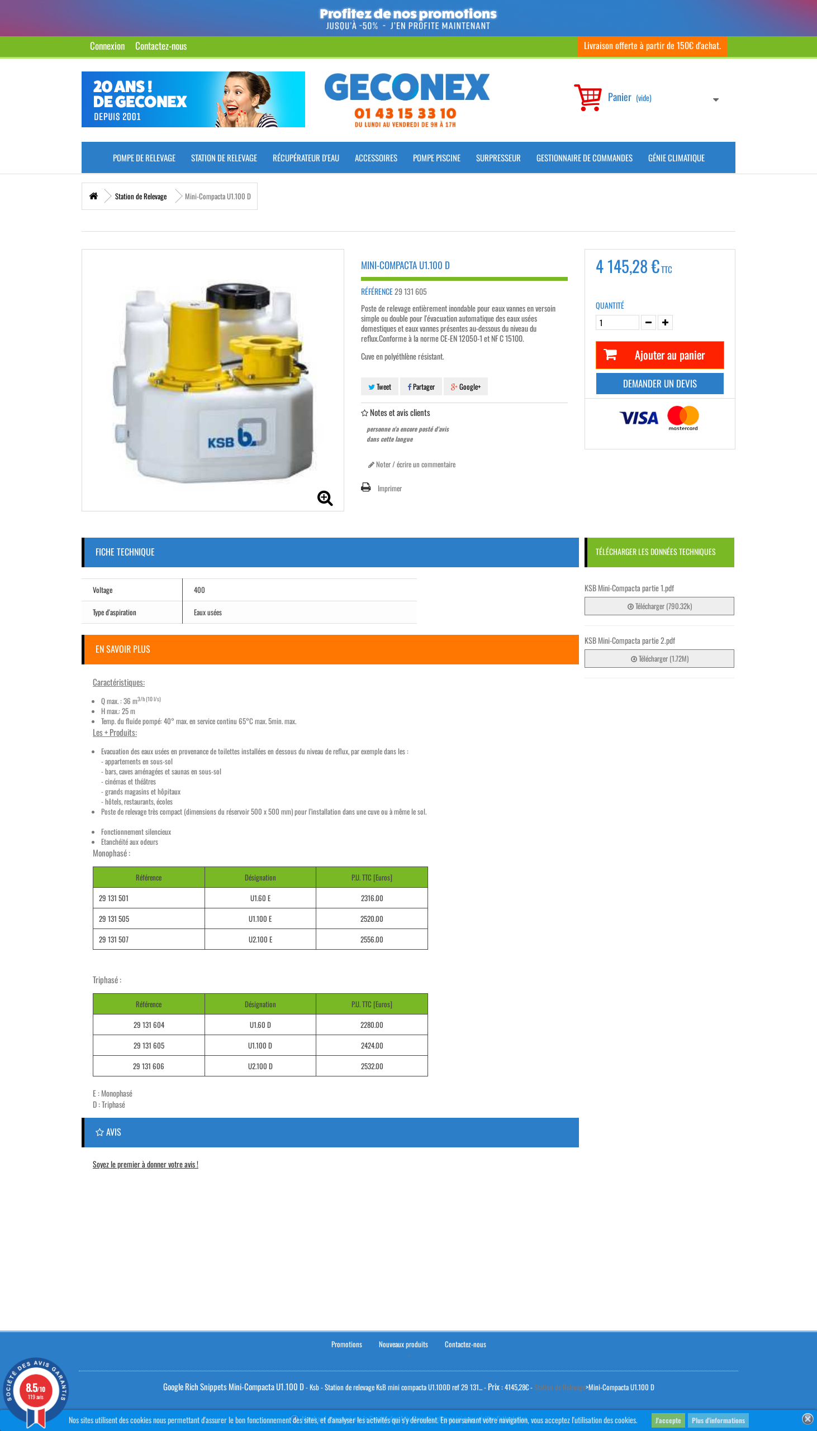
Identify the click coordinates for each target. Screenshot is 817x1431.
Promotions (346, 1342)
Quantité (610, 305)
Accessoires (376, 157)
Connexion (107, 45)
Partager (421, 386)
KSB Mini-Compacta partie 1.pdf (629, 588)
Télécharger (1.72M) (659, 658)
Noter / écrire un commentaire (411, 464)
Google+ (466, 386)
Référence (377, 291)
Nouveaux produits (403, 1342)
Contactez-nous (161, 45)
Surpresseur (498, 157)
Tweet (379, 386)
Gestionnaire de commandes (584, 157)
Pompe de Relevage (144, 157)
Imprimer (390, 488)
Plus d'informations (718, 1420)
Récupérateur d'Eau (306, 157)
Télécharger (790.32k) (660, 605)
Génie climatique (676, 157)
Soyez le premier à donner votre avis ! (145, 1164)
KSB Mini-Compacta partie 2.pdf (630, 640)
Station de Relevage (224, 157)
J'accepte (668, 1420)
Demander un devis (660, 383)
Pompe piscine (436, 157)
